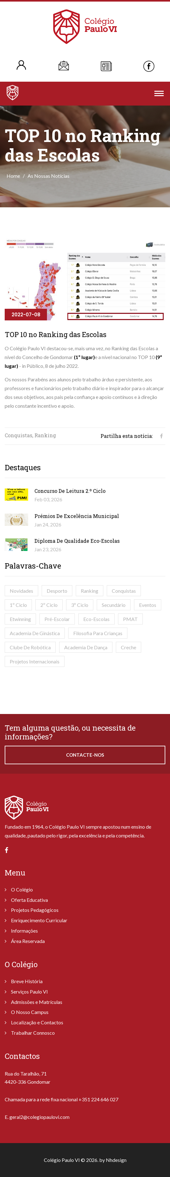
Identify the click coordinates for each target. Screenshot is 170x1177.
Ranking (89, 591)
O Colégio (22, 889)
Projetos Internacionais (34, 661)
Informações (24, 931)
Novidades (21, 591)
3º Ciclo (79, 605)
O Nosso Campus (30, 1012)
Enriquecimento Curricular (39, 920)
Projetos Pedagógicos (35, 910)
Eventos (147, 605)
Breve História (27, 981)
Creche (128, 647)
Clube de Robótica (30, 647)
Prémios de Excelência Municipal (76, 516)
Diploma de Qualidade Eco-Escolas (77, 540)
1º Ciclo (18, 605)
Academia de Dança (85, 647)
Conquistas (124, 591)
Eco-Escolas (96, 619)
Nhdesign (116, 1160)
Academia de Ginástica (35, 633)
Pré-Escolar (57, 619)
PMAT (130, 619)
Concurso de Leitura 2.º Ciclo (70, 491)
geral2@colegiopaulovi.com (39, 1117)
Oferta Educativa (29, 900)
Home (13, 176)
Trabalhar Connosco (33, 1033)
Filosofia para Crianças (97, 633)
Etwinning (20, 619)
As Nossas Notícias (48, 176)
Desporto (57, 591)
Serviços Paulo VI (29, 991)
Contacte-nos (85, 755)
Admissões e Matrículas (36, 1002)
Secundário (114, 605)
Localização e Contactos (37, 1022)
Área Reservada (28, 941)
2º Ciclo (49, 605)
